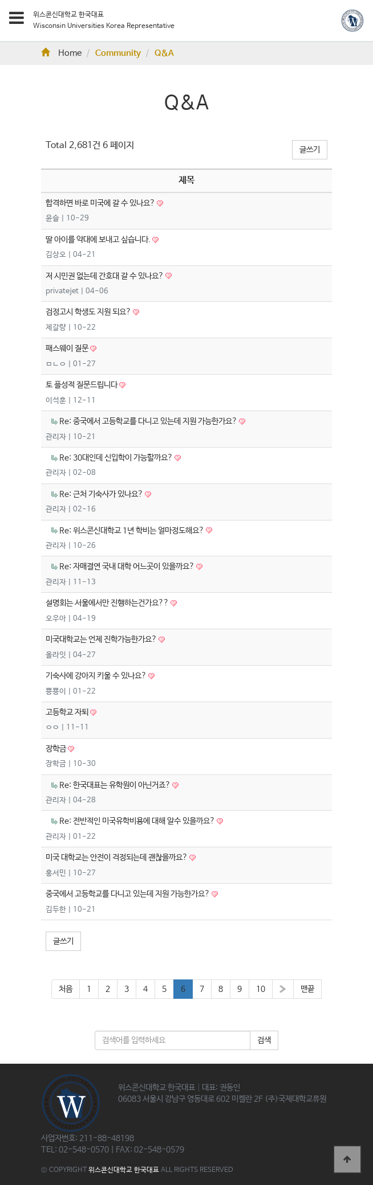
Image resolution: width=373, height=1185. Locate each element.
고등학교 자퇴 (68, 712)
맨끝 (307, 989)
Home (61, 53)
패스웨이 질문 (68, 348)
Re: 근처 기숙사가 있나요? (102, 494)
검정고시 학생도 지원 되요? (89, 312)
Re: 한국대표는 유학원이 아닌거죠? (115, 785)
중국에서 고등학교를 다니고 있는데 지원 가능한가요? (129, 894)
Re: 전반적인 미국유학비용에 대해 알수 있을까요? (138, 821)
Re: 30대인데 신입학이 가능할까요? (117, 457)
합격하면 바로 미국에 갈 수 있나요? (101, 203)
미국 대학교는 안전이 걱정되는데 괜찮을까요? (117, 857)
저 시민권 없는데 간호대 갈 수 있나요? (105, 276)
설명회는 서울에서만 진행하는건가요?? (108, 603)
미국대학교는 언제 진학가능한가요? (102, 639)
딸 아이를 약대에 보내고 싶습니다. (99, 239)
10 (260, 989)
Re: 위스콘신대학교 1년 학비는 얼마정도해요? (132, 530)
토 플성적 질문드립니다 (82, 384)
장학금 (57, 748)
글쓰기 (309, 149)
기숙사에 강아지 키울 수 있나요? (97, 675)
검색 (264, 1040)
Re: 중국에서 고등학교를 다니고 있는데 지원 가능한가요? (149, 421)
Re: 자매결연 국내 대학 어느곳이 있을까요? (127, 566)
